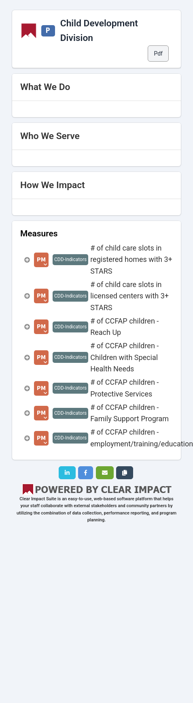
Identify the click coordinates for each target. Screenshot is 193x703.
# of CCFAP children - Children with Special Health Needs (124, 357)
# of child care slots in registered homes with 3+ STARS (131, 259)
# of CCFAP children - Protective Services (124, 388)
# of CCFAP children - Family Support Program (129, 413)
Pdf (158, 53)
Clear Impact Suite (37, 499)
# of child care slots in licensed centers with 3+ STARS (129, 296)
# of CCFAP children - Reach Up (124, 326)
